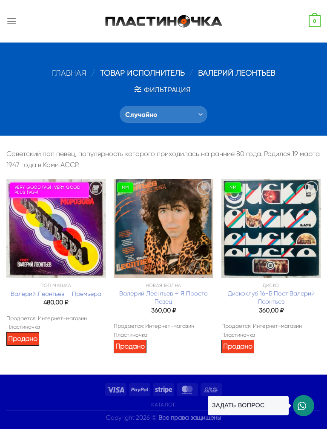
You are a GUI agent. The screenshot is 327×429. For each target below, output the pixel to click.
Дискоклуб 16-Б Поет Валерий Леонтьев (271, 297)
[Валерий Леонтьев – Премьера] (56, 228)
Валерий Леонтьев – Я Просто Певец (163, 297)
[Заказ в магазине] (163, 114)
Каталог (163, 405)
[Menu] (11, 21)
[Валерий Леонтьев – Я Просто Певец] (163, 228)
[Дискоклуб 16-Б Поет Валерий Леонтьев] (271, 228)
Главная (69, 72)
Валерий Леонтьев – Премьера (56, 293)
